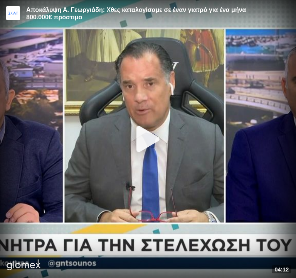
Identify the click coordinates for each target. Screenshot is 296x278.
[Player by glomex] (23, 266)
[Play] (148, 139)
